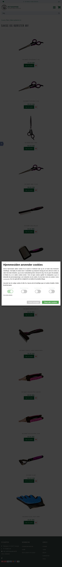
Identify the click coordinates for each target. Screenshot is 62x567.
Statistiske (52, 288)
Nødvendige (10, 288)
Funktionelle (37, 288)
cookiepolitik (6, 279)
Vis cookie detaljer (7, 295)
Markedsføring (24, 288)
